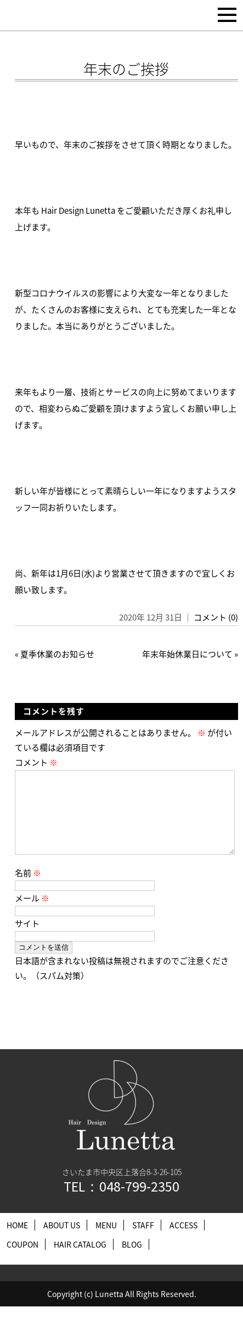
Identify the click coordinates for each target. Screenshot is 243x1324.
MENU (106, 1242)
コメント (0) (216, 617)
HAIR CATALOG (80, 1261)
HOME (17, 1242)
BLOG (132, 1261)
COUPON (22, 1261)
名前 (28, 890)
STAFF (143, 1242)
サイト (27, 941)
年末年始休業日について (187, 654)
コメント (36, 762)
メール (32, 916)
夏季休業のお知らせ (57, 654)
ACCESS (183, 1242)
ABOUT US (61, 1242)
